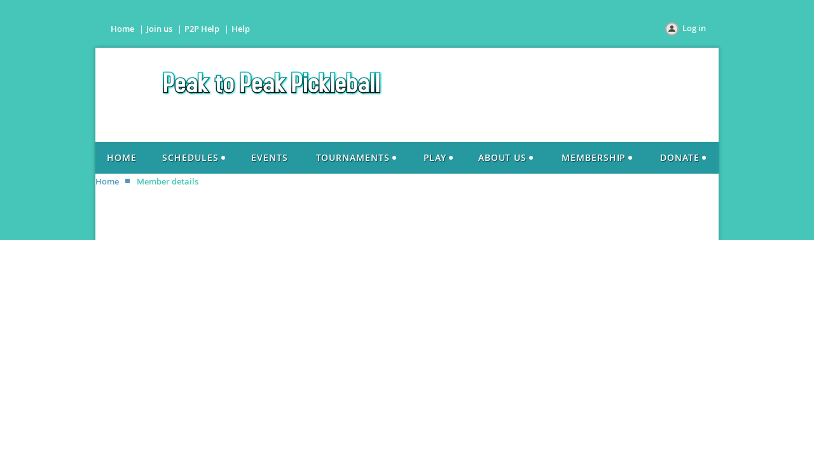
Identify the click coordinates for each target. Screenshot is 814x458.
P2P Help (201, 28)
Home (122, 28)
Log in (694, 28)
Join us (159, 28)
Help (240, 28)
